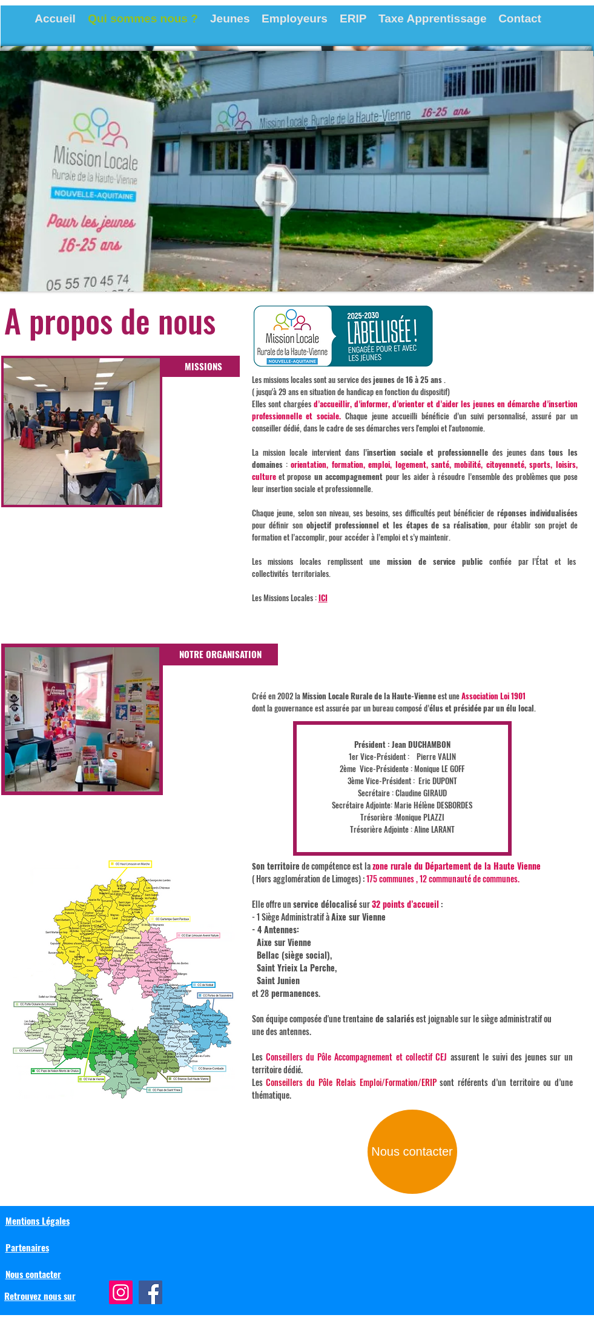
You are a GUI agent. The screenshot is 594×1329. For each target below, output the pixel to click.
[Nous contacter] (412, 1152)
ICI (323, 597)
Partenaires (27, 1247)
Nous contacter (33, 1274)
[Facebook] (150, 1292)
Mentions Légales (37, 1220)
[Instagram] (121, 1292)
